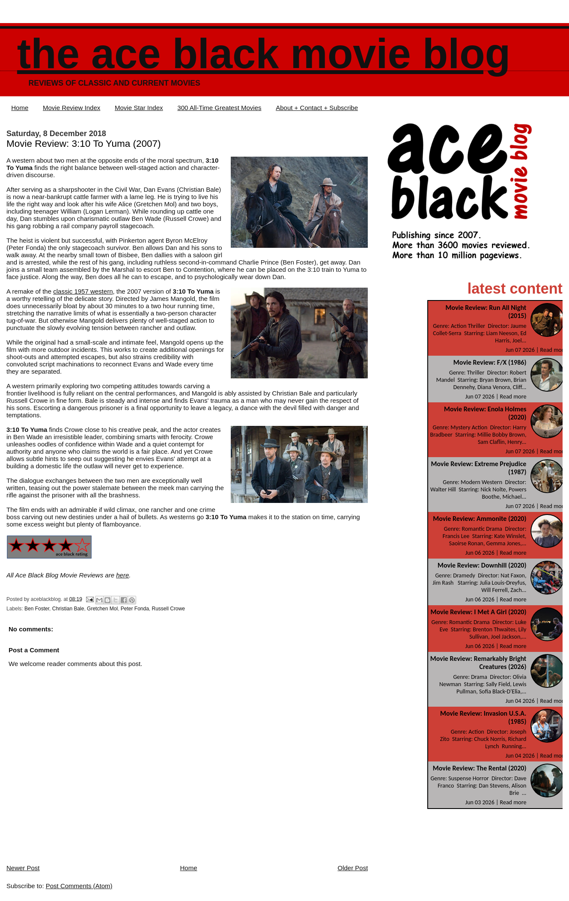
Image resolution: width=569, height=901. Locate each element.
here (122, 575)
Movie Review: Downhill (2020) (482, 565)
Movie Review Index (71, 107)
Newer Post (23, 867)
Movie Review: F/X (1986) (490, 362)
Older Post (352, 867)
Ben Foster (36, 609)
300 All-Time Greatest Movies (219, 107)
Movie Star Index (139, 107)
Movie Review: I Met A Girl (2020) (478, 612)
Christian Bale (68, 609)
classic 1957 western (83, 291)
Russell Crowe (168, 609)
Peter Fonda (135, 609)
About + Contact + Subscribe (317, 107)
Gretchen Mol (102, 609)
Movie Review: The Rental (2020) (480, 768)
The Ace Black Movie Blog (263, 53)
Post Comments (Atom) (79, 885)
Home (19, 107)
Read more (553, 350)
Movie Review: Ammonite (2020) (479, 518)
